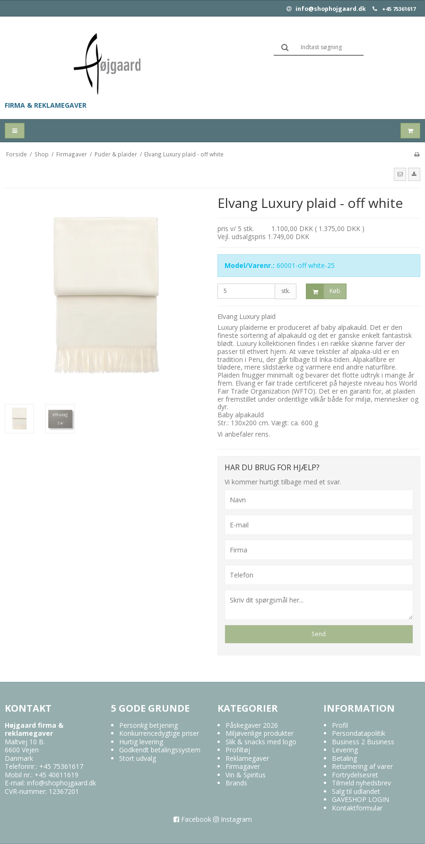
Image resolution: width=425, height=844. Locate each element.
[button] (400, 174)
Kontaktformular (357, 807)
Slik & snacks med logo (261, 741)
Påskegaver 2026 (252, 725)
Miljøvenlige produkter (260, 733)
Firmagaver (243, 766)
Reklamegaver (247, 758)
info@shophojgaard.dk (326, 9)
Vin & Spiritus (246, 774)
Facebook (192, 819)
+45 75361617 (399, 9)
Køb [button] (323, 291)
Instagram (232, 819)
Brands (236, 782)
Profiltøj (238, 749)
